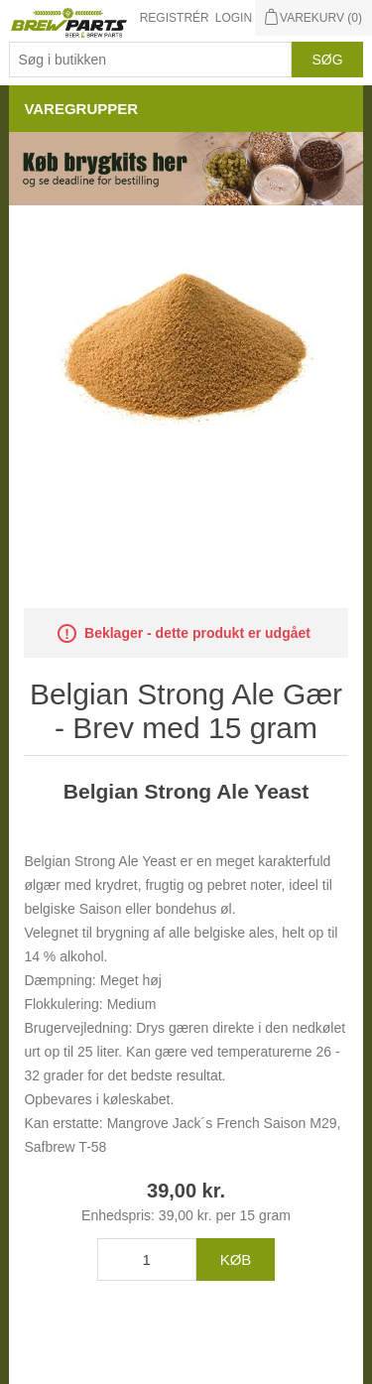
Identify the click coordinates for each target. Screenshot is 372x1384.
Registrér (174, 18)
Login (233, 18)
